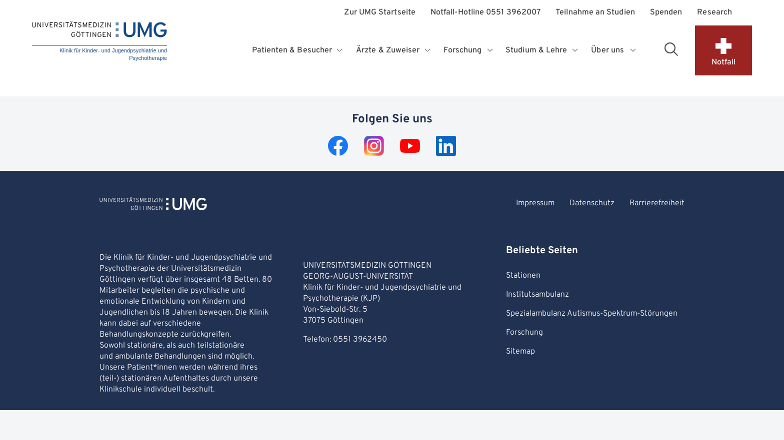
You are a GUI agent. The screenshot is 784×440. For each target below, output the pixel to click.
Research (714, 12)
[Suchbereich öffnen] (671, 49)
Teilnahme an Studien (595, 12)
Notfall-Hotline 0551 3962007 (485, 12)
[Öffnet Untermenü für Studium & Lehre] (576, 50)
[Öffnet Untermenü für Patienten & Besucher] (341, 50)
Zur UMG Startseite (379, 12)
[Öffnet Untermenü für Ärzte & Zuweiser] (429, 50)
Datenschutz (592, 203)
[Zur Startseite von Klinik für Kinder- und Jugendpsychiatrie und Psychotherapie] (153, 205)
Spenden (666, 12)
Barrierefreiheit (657, 203)
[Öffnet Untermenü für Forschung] (491, 50)
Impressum (535, 203)
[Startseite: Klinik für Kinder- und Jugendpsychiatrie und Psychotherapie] (99, 42)
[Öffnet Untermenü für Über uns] (633, 50)
